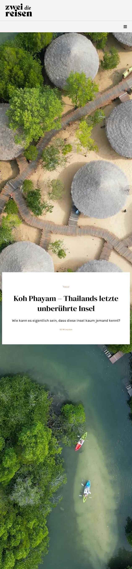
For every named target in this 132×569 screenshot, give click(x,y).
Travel (66, 286)
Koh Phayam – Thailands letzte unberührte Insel (66, 303)
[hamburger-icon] (125, 26)
